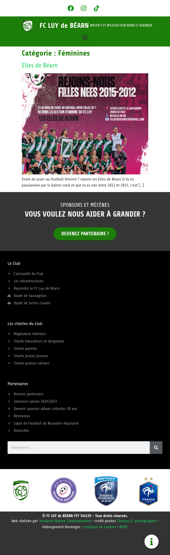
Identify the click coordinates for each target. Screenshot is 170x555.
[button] (85, 37)
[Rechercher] (156, 447)
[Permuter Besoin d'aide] (151, 542)
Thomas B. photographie (136, 521)
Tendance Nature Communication (65, 521)
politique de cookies (100, 527)
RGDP (123, 527)
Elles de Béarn (40, 65)
